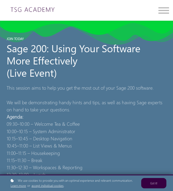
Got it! (153, 183)
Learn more (18, 186)
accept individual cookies (48, 186)
